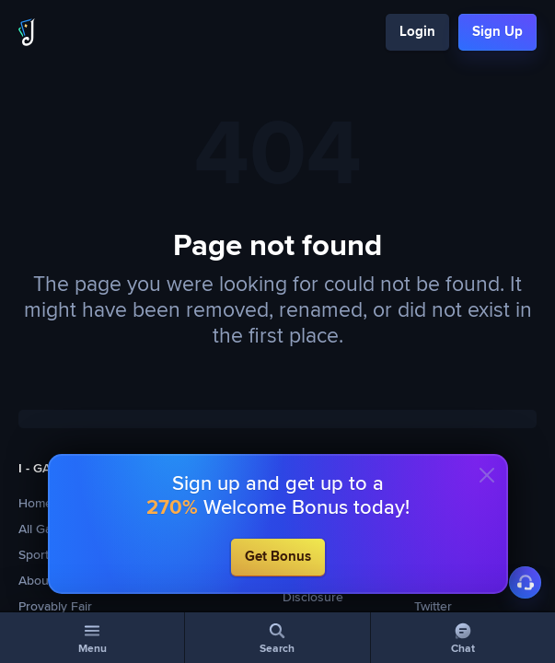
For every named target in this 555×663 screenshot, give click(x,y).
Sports (36, 555)
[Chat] (463, 637)
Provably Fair (55, 606)
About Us (45, 581)
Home (35, 503)
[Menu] (92, 637)
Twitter (433, 606)
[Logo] (26, 32)
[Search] (277, 637)
